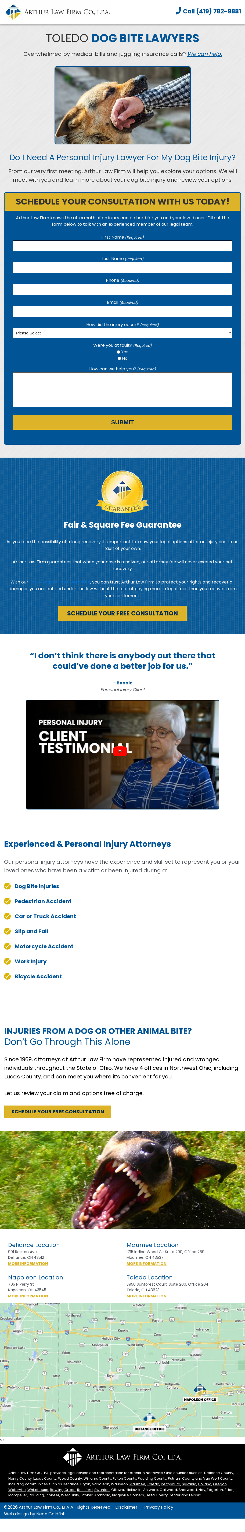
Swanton (102, 1489)
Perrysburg (170, 1484)
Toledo (153, 1484)
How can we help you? (122, 369)
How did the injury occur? (122, 325)
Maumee (137, 1484)
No (125, 358)
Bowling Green (62, 1489)
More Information (37, 1264)
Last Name (122, 259)
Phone (122, 280)
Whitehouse (37, 1489)
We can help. (204, 54)
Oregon (220, 1484)
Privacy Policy (158, 1507)
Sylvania (189, 1484)
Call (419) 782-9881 (212, 11)
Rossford (85, 1489)
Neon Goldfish (51, 1514)
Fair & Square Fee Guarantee (59, 582)
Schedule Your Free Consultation (122, 613)
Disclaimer (126, 1507)
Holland (204, 1484)
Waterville (17, 1489)
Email (122, 302)
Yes (124, 352)
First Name (122, 237)
